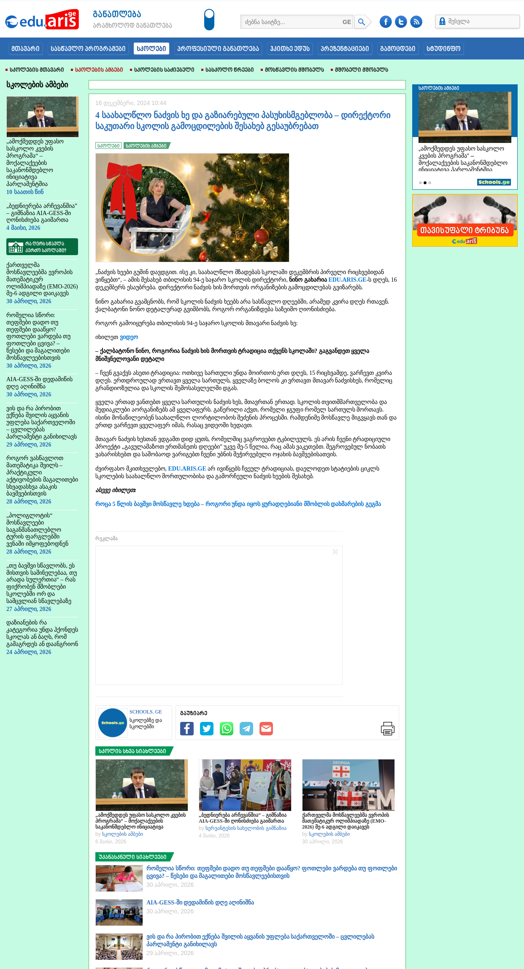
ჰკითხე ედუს (290, 49)
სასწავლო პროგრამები (88, 49)
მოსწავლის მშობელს (292, 70)
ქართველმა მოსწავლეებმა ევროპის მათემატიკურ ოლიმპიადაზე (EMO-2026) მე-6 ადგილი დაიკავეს (345, 821)
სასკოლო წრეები (227, 70)
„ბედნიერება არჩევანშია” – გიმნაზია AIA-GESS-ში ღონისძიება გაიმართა (242, 818)
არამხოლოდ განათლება (120, 26)
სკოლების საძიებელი (162, 70)
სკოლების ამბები (97, 70)
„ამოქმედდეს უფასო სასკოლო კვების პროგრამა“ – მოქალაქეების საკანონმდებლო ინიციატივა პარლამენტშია (140, 821)
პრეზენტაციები (345, 49)
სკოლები (151, 49)
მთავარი (25, 49)
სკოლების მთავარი (34, 70)
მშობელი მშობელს (359, 70)
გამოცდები (398, 49)
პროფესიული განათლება (218, 49)
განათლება (117, 15)
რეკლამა (106, 538)
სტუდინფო (444, 49)
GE (347, 22)
